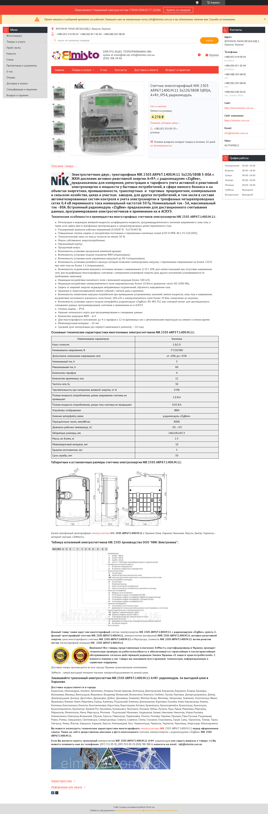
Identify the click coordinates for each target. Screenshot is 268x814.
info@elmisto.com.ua (236, 133)
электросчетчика (152, 728)
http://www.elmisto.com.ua (238, 108)
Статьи (10, 59)
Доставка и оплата (17, 83)
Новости (11, 53)
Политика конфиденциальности (161, 810)
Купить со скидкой (178, 10)
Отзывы (11, 77)
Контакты (121, 70)
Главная (59, 70)
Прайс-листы (14, 47)
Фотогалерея (14, 35)
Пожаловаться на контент (129, 810)
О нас (10, 71)
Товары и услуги (16, 41)
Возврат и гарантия (17, 95)
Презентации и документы (22, 65)
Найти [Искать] (209, 40)
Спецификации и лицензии (22, 89)
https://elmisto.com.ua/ (237, 120)
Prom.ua (150, 807)
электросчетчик (100, 533)
